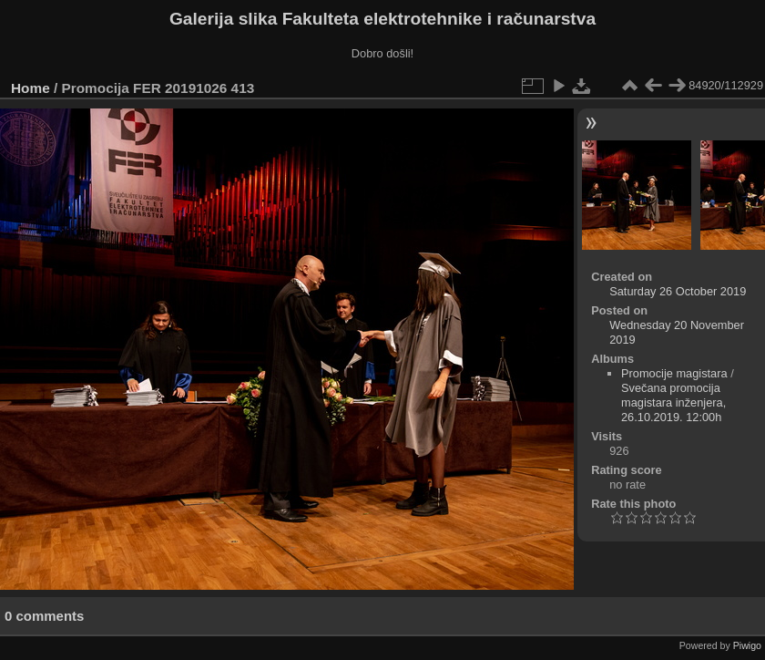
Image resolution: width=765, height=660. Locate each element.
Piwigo (747, 645)
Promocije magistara (674, 373)
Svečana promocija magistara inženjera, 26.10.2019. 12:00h (673, 402)
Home (30, 88)
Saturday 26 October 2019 (677, 291)
